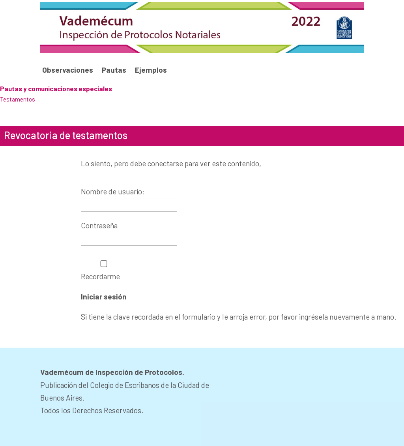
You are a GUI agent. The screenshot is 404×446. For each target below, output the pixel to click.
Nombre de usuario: (112, 191)
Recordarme (104, 270)
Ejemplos (151, 70)
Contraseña (99, 225)
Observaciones (67, 70)
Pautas (114, 70)
